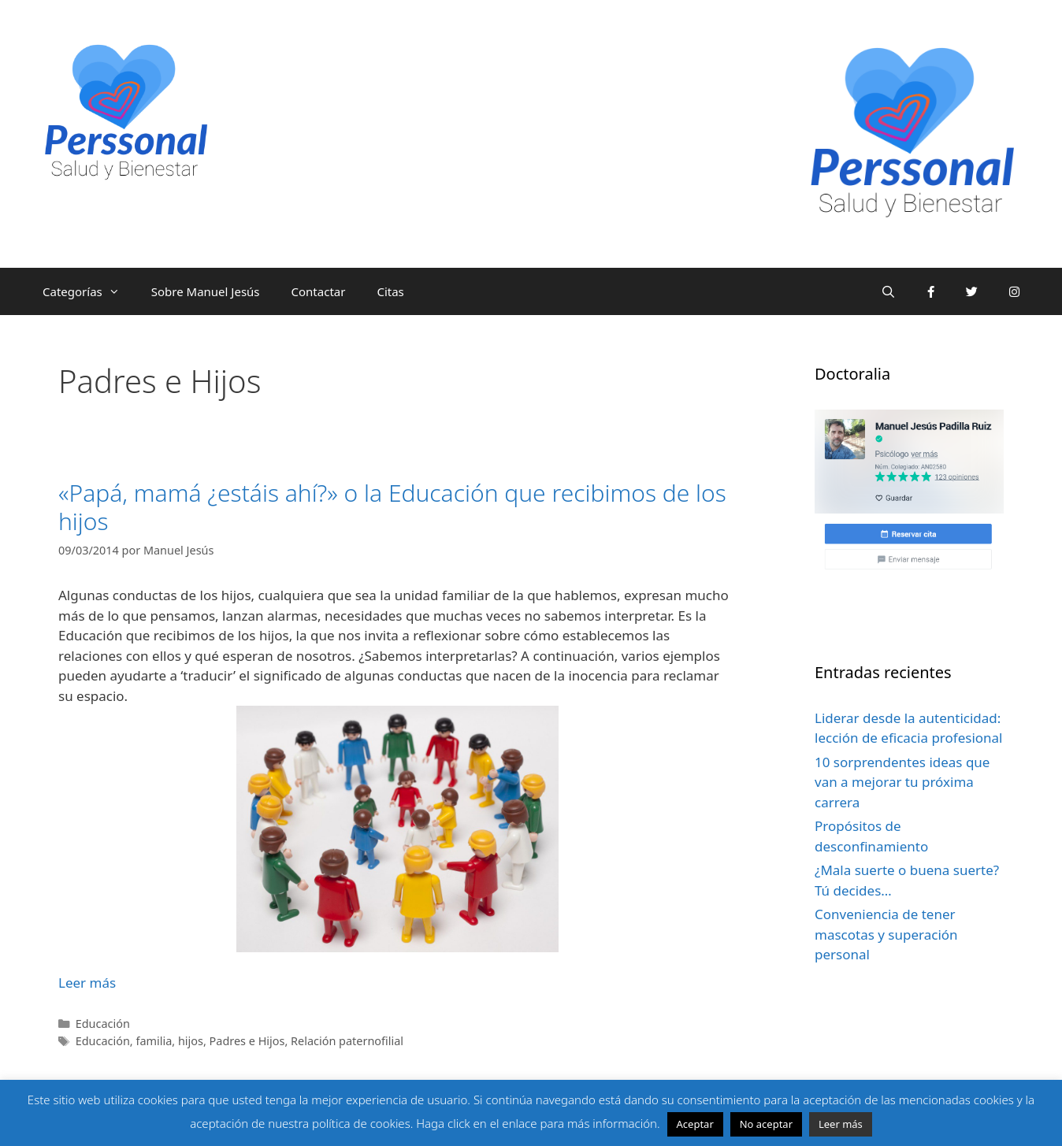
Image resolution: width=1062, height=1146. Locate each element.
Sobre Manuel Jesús (205, 291)
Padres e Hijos (247, 1040)
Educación (103, 1023)
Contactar (318, 291)
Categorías (89, 291)
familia (154, 1040)
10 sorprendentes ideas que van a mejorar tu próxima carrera (902, 782)
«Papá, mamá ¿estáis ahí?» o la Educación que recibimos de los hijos (392, 507)
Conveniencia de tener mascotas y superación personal (886, 934)
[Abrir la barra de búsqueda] (888, 291)
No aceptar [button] (766, 1124)
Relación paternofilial (347, 1040)
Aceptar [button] (695, 1124)
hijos (190, 1040)
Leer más (841, 1124)
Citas (390, 291)
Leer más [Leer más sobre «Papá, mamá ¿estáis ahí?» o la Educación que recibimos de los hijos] (87, 983)
